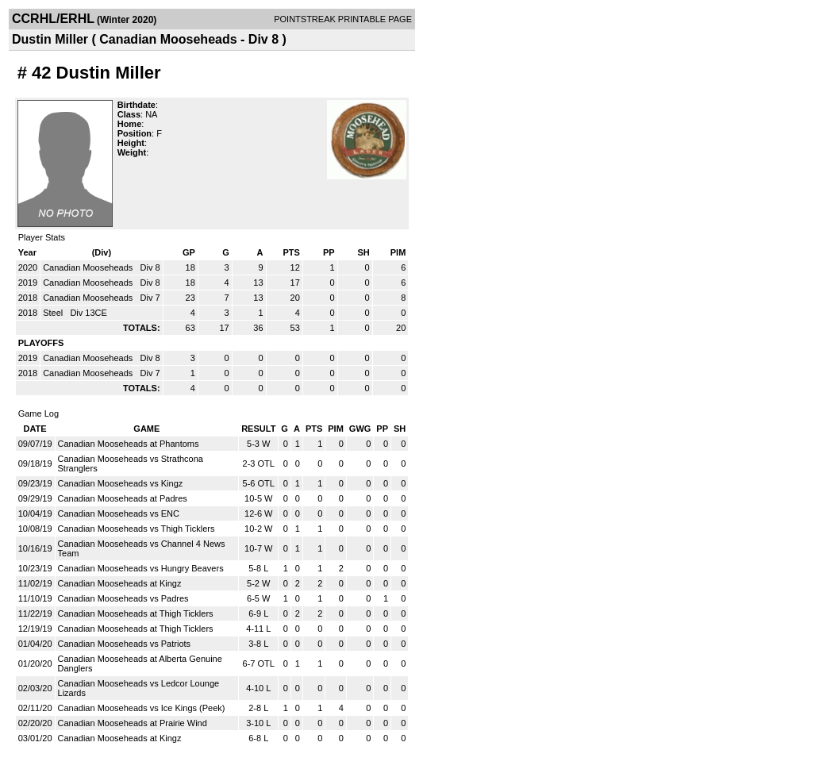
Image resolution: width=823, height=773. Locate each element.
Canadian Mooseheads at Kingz (120, 583)
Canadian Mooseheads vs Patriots (124, 643)
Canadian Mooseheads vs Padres (123, 598)
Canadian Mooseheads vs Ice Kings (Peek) (141, 708)
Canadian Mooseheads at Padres (122, 498)
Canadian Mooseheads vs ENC (118, 513)
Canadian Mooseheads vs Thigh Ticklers (136, 528)
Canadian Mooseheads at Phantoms (128, 443)
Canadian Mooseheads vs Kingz (120, 483)
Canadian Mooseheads (89, 267)
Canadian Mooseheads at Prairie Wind (132, 723)
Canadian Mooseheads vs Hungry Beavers (141, 568)
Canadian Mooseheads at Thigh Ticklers (135, 613)
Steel (54, 312)
